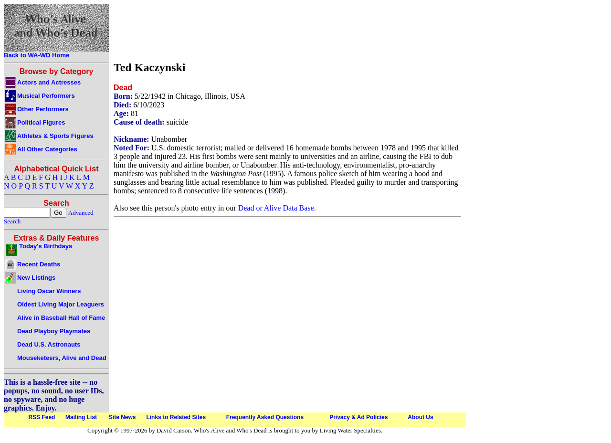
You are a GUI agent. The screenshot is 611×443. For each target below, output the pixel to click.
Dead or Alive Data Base (276, 208)
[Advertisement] (287, 30)
